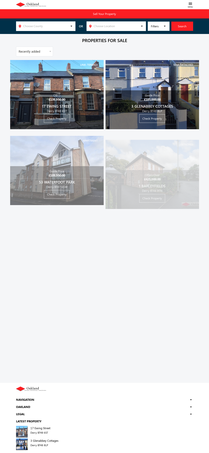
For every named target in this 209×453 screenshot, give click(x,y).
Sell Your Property (104, 14)
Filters (155, 26)
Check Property (57, 118)
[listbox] (45, 26)
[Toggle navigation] (190, 4)
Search (182, 26)
